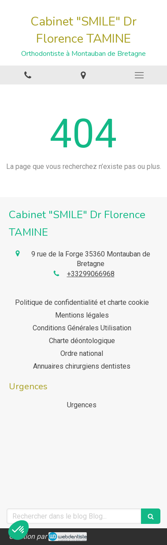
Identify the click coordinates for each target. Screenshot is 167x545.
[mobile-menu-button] (139, 75)
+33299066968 (91, 274)
